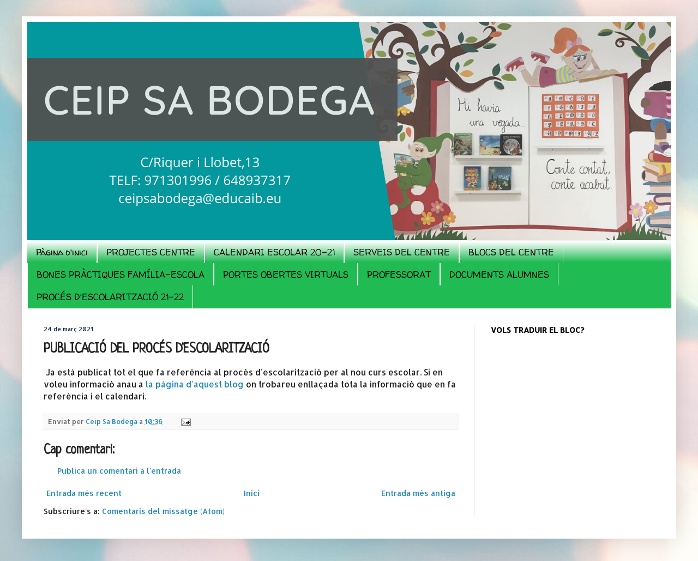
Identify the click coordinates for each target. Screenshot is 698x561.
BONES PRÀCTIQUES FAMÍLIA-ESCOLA (120, 274)
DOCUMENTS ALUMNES (499, 274)
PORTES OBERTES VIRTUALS (285, 274)
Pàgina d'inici (62, 252)
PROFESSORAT (399, 274)
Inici (252, 493)
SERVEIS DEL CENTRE (401, 252)
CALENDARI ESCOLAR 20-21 (274, 252)
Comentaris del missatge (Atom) (163, 511)
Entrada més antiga (418, 493)
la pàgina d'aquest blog (196, 384)
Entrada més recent (84, 493)
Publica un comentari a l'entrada (119, 470)
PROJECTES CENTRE (150, 252)
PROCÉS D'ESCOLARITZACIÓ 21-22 (110, 297)
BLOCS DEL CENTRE (511, 252)
